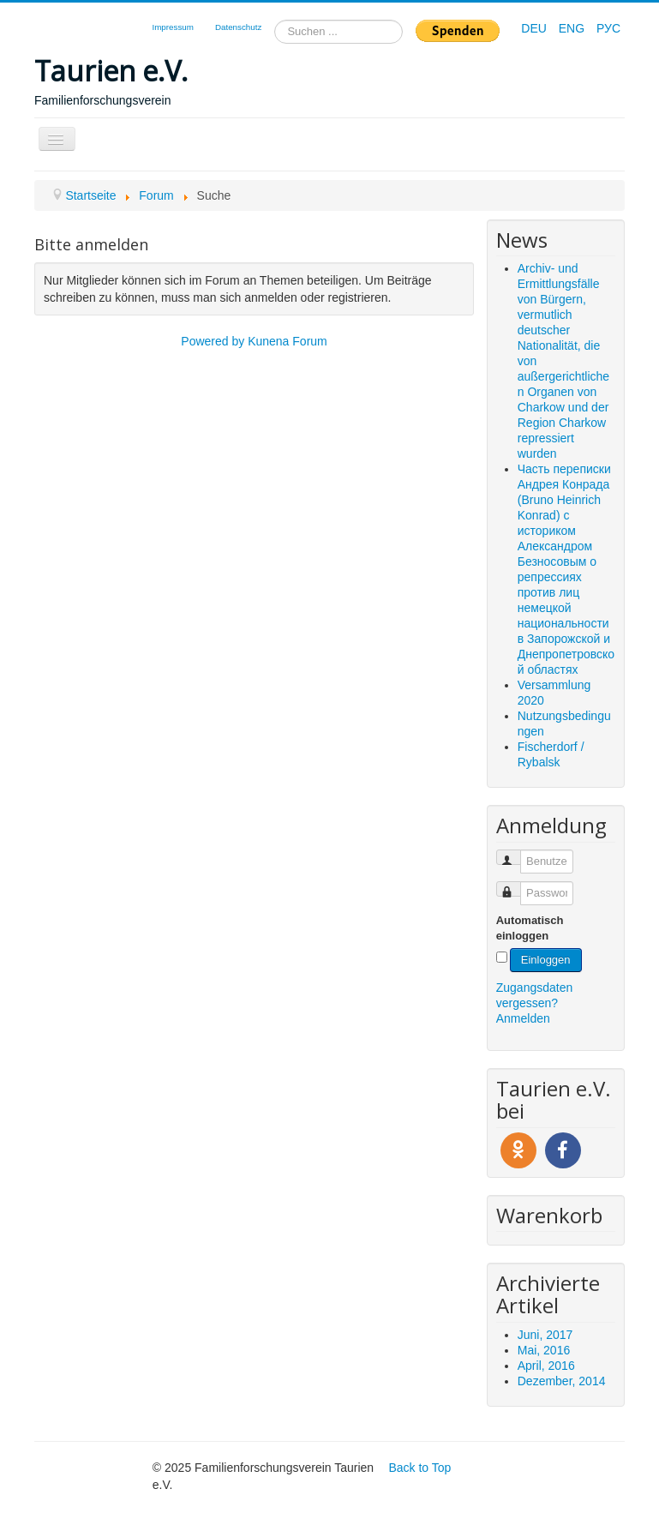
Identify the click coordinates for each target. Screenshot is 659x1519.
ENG (573, 28)
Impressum (172, 27)
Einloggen (546, 959)
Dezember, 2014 (562, 1381)
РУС (608, 28)
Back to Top (419, 1467)
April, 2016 (546, 1365)
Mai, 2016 (544, 1350)
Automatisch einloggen (530, 928)
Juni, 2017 (545, 1335)
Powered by (212, 341)
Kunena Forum (287, 341)
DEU (535, 28)
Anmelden (523, 1018)
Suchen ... (274, 20)
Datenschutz (238, 27)
